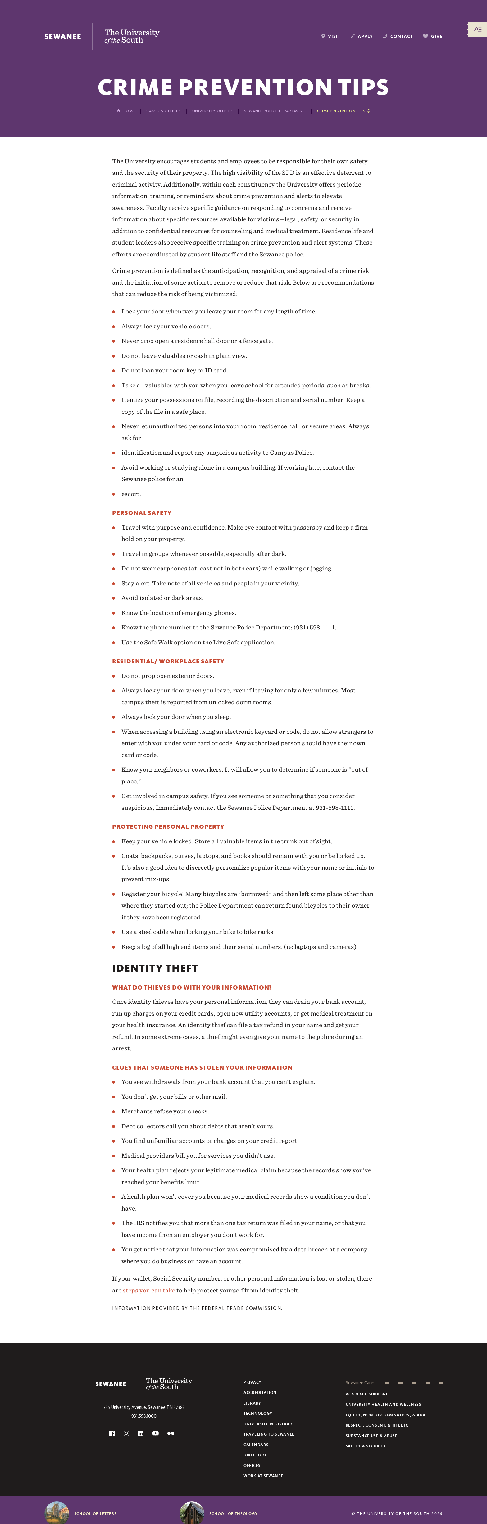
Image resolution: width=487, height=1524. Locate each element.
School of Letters (95, 1513)
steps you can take (149, 1290)
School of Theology (233, 1513)
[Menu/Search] (477, 29)
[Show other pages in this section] (343, 111)
